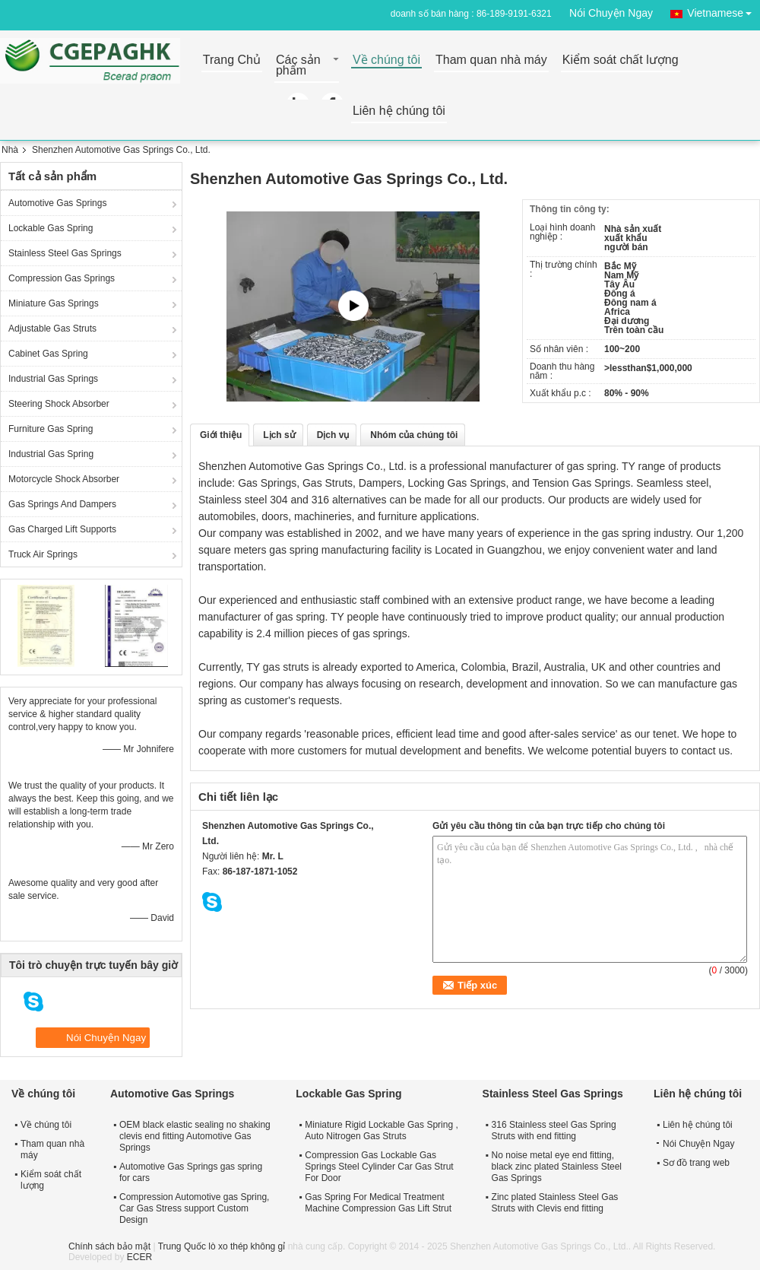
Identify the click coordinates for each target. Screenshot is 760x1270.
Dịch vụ (333, 435)
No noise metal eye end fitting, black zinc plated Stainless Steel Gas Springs (557, 1166)
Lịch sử (279, 435)
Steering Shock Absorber (58, 403)
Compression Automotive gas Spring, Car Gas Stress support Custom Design (194, 1208)
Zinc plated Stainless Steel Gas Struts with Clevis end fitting (555, 1203)
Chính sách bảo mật (109, 1246)
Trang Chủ (232, 60)
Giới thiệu (221, 435)
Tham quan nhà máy (491, 60)
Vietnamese (723, 10)
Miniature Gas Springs (53, 303)
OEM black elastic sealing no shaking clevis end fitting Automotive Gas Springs (195, 1136)
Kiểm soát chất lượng (620, 60)
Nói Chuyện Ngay (611, 13)
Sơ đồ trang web (696, 1162)
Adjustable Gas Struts (52, 328)
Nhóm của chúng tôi (414, 435)
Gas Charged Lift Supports (62, 529)
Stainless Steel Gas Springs (65, 253)
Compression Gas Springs (61, 278)
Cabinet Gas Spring (48, 353)
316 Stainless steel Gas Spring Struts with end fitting (554, 1130)
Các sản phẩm (298, 66)
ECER (139, 1257)
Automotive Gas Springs (57, 203)
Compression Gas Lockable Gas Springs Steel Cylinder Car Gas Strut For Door (379, 1166)
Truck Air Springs (43, 554)
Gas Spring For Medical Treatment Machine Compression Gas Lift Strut (378, 1203)
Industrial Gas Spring (50, 454)
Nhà (10, 149)
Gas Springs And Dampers (62, 504)
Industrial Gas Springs (53, 378)
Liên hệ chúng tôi (399, 111)
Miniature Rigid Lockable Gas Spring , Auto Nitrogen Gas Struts (381, 1130)
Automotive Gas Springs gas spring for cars (190, 1172)
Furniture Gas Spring (50, 429)
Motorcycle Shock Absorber (63, 479)
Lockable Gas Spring (50, 228)
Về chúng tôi (386, 60)
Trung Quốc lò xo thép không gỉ (222, 1246)
